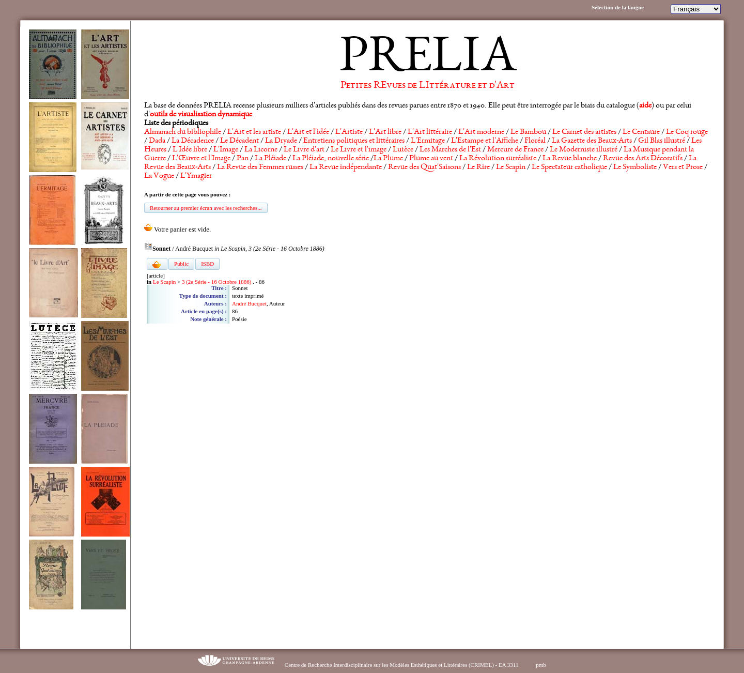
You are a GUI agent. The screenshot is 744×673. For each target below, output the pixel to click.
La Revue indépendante (345, 167)
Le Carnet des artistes (584, 132)
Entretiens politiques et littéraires (354, 141)
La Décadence (193, 141)
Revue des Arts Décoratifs (643, 159)
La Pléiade (270, 159)
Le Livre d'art (304, 150)
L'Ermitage (428, 141)
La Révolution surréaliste (497, 159)
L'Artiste (349, 132)
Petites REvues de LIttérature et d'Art (427, 86)
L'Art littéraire (430, 132)
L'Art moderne (481, 132)
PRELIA (427, 59)
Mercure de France (515, 150)
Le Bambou (528, 132)
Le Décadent (239, 141)
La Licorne (260, 150)
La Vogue (159, 176)
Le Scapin (510, 167)
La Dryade (281, 141)
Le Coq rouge (687, 132)
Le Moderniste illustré (583, 150)
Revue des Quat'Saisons (424, 167)
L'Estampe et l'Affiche (484, 141)
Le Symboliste (635, 167)
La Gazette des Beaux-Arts (592, 141)
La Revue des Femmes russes (260, 167)
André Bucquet (249, 303)
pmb (541, 665)
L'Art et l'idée (308, 132)
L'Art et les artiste (254, 132)
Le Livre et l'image (358, 150)
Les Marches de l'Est (450, 150)
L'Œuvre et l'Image (201, 159)
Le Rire (478, 167)
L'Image (225, 150)
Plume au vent (431, 159)
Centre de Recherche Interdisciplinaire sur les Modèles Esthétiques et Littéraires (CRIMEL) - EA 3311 (402, 665)
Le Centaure (641, 132)
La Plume (388, 159)
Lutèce (403, 150)
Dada (157, 141)
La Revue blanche (569, 159)
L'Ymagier (196, 176)
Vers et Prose (683, 167)
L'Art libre (385, 132)
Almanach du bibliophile (182, 132)
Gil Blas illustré (661, 141)
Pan (243, 159)
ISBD (207, 264)
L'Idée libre (190, 150)
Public (181, 264)
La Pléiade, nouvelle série (330, 159)
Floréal (535, 141)
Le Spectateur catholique (569, 167)
